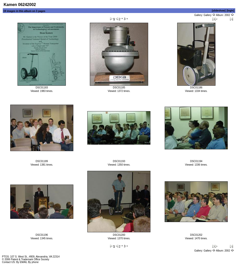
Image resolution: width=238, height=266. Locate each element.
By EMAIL (21, 262)
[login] (230, 10)
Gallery (209, 15)
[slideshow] (218, 10)
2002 (229, 15)
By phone (33, 262)
